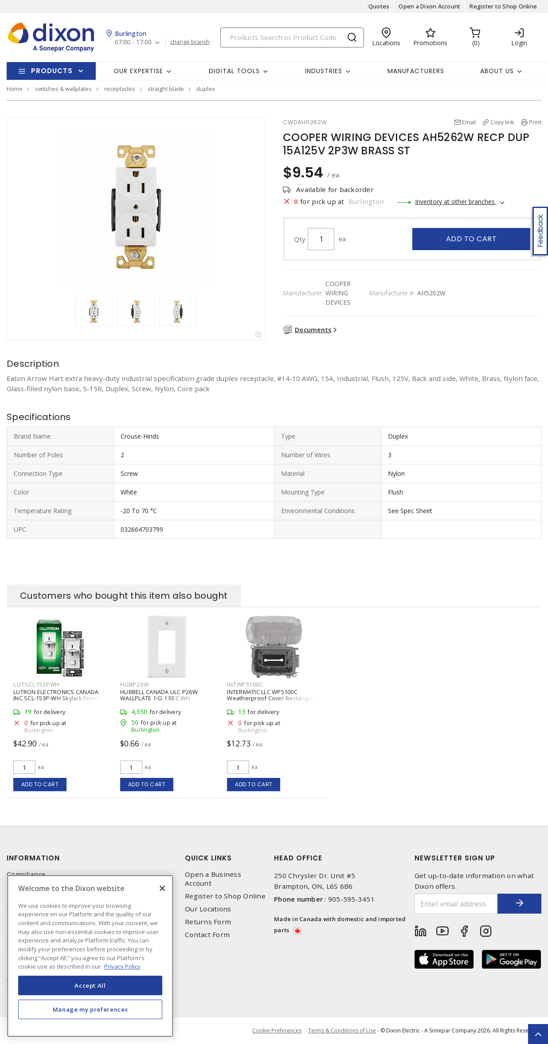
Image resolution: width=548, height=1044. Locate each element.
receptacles (119, 89)
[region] (90, 956)
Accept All (90, 985)
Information (33, 858)
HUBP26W (134, 684)
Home (15, 89)
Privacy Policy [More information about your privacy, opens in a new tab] (122, 966)
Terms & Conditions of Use (342, 1030)
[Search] (292, 37)
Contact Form (207, 934)
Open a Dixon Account (429, 6)
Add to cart (471, 239)
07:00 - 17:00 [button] (133, 42)
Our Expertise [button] (138, 71)
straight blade (166, 89)
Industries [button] (323, 71)
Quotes (379, 6)
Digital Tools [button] (234, 71)
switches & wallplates (63, 89)
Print (535, 122)
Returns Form (208, 922)
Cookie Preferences (276, 1030)
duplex (205, 89)
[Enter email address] (456, 904)
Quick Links (208, 858)
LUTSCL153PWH (36, 684)
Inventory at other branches (456, 201)
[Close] (162, 888)
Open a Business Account (213, 878)
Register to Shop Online (503, 6)
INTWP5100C (245, 684)
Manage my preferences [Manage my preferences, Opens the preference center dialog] (90, 1009)
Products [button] (52, 70)
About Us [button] (497, 71)
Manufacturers (416, 71)
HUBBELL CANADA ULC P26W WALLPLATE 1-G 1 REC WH (159, 695)
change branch (190, 42)
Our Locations (208, 909)
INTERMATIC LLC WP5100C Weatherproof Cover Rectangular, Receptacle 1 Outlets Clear (273, 698)
